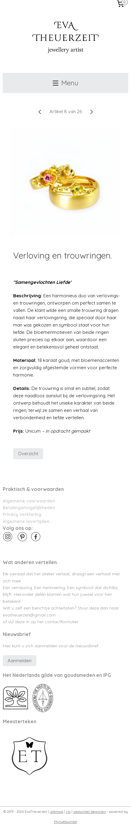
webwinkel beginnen (89, 812)
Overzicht (28, 453)
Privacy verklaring (22, 514)
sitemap (56, 812)
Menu (65, 82)
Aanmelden (19, 660)
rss (68, 812)
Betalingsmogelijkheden (29, 507)
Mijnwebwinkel (65, 822)
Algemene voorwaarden (29, 500)
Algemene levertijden (26, 521)
